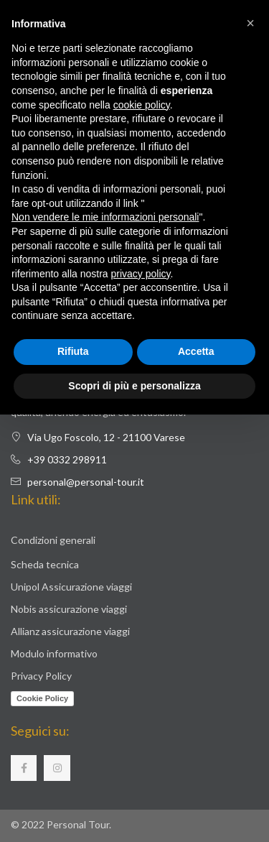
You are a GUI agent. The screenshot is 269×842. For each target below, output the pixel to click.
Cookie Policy (42, 698)
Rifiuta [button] (73, 351)
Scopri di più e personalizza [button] (134, 386)
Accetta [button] (196, 351)
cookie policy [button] (141, 105)
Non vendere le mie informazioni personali (105, 217)
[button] (250, 22)
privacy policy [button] (141, 273)
